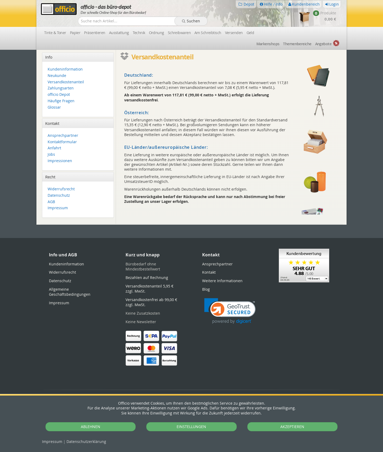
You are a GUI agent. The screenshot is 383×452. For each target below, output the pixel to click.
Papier (75, 32)
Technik (139, 32)
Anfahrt (54, 148)
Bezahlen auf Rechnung (147, 277)
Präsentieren (94, 32)
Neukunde (57, 75)
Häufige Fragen (61, 101)
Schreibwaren (179, 32)
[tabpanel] (191, 224)
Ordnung (156, 32)
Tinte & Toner (55, 32)
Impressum (52, 441)
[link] (230, 311)
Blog (206, 289)
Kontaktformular (62, 142)
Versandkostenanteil (66, 82)
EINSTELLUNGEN (191, 426)
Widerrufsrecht (61, 189)
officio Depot (59, 94)
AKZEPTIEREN (292, 426)
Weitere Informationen (222, 280)
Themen (297, 43)
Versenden (234, 32)
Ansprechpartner (63, 135)
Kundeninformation (65, 69)
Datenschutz (86, 441)
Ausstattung (119, 32)
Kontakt (209, 272)
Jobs (51, 154)
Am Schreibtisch (207, 32)
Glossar (54, 107)
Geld (250, 32)
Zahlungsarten (61, 88)
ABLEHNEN (90, 426)
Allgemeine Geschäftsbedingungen (69, 292)
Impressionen (60, 161)
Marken (268, 43)
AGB (51, 202)
